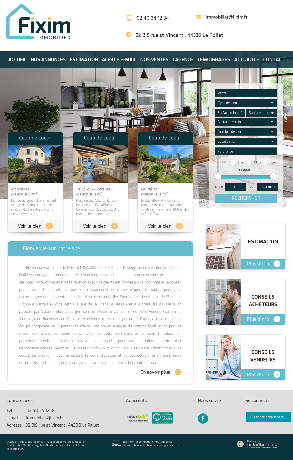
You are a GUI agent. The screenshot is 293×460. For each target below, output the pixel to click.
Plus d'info (263, 263)
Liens (70, 445)
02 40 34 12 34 (41, 410)
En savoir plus (161, 372)
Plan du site (13, 445)
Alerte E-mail (119, 60)
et (251, 186)
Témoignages (213, 60)
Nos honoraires (55, 445)
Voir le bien (35, 226)
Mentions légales (33, 445)
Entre (219, 186)
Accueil (17, 60)
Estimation (84, 60)
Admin (80, 445)
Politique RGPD (15, 449)
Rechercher (246, 198)
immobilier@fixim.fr (227, 17)
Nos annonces (48, 60)
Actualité (246, 60)
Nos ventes (154, 60)
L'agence (183, 60)
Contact (274, 60)
